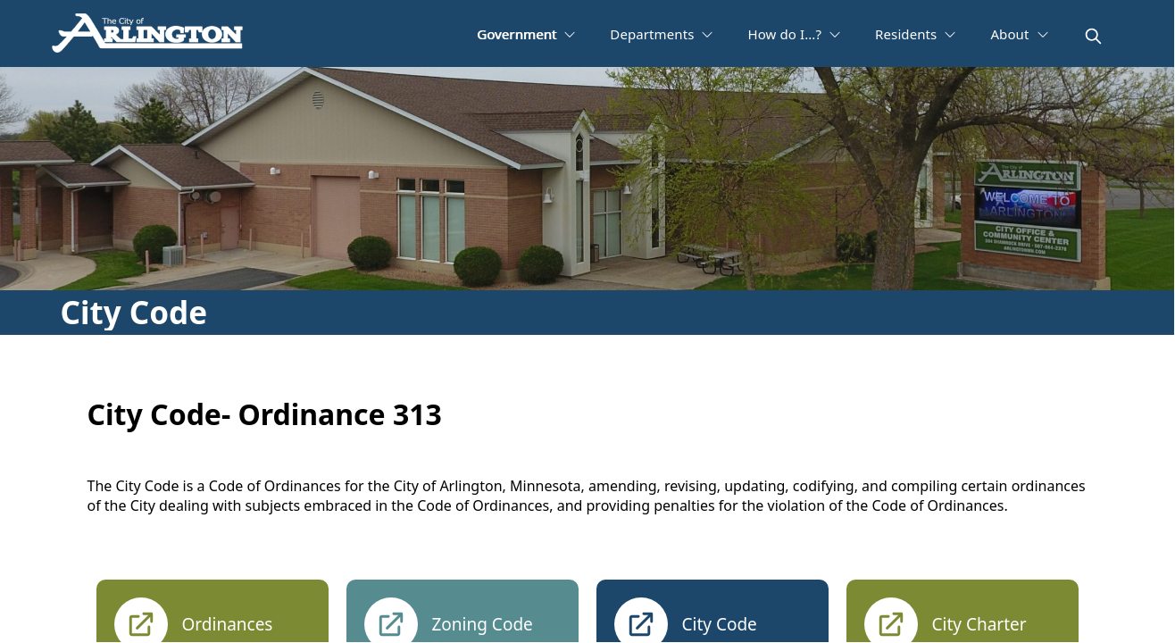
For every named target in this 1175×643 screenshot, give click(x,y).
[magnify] (1093, 36)
